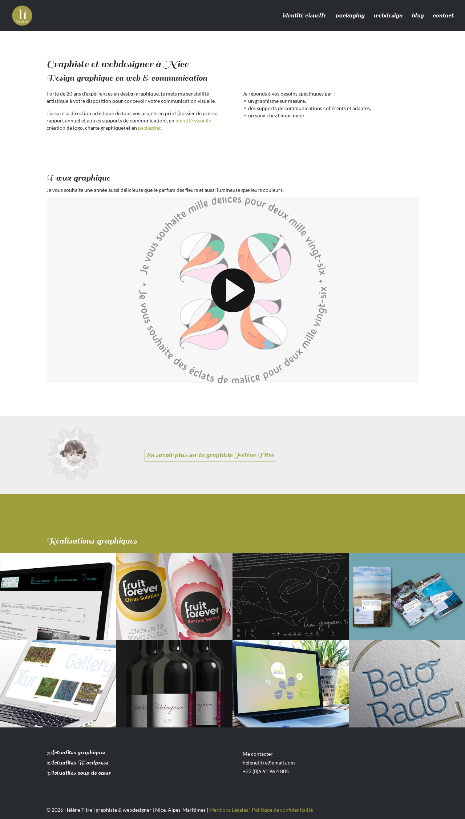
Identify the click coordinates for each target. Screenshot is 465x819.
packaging (349, 16)
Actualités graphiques (75, 753)
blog (418, 16)
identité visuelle (304, 16)
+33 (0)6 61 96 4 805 (266, 771)
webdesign (388, 16)
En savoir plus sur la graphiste (210, 455)
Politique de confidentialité (282, 810)
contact (443, 16)
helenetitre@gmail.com (269, 762)
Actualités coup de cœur (78, 773)
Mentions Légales (228, 810)
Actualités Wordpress (77, 763)
